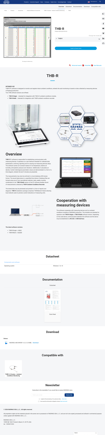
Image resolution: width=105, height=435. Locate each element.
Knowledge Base (62, 2)
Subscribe (69, 395)
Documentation (77, 6)
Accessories (20, 10)
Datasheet (69, 6)
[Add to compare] (96, 433)
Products (12, 10)
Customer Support (34, 2)
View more (64, 399)
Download (87, 6)
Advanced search (77, 65)
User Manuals (97, 65)
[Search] (100, 1)
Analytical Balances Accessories (33, 10)
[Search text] (95, 1)
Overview (61, 6)
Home (5, 10)
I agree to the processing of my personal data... (51, 399)
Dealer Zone (54, 2)
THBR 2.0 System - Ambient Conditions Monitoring (54, 10)
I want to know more (75, 48)
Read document (63, 401)
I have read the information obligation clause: (53, 401)
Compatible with (96, 6)
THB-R (69, 10)
